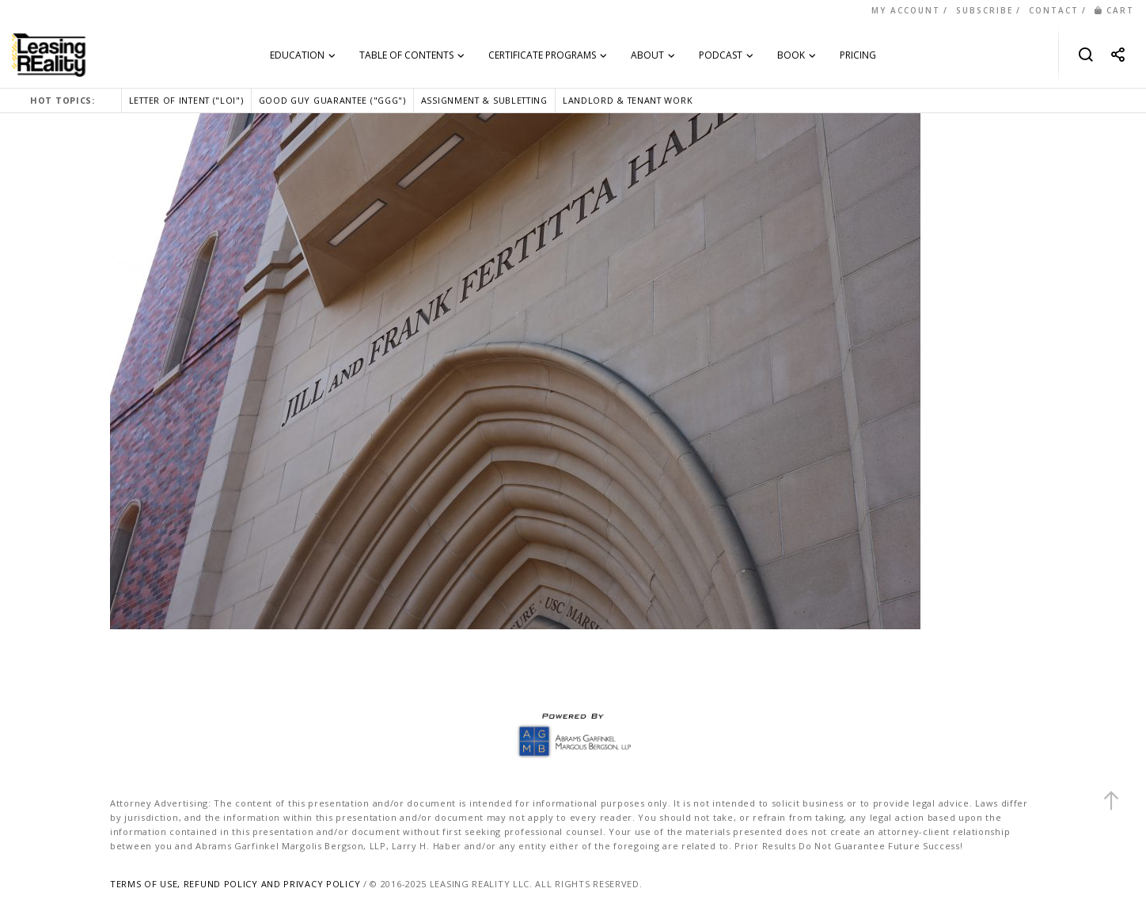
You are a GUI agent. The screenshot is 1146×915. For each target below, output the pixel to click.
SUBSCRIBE (984, 10)
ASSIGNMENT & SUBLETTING (484, 100)
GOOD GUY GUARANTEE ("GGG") (332, 100)
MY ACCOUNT (905, 10)
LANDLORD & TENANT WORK (628, 100)
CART (1114, 10)
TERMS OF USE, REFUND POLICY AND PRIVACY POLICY (235, 884)
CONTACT (1054, 10)
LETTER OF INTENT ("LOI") (186, 100)
